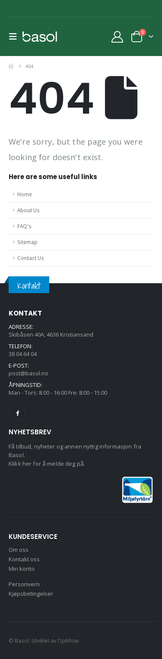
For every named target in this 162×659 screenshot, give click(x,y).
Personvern (24, 584)
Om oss (19, 550)
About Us (28, 210)
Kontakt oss (24, 559)
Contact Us (30, 257)
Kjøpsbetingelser (31, 593)
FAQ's (24, 226)
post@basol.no (28, 373)
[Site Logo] (39, 36)
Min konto (22, 568)
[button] (15, 36)
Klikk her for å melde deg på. (47, 463)
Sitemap (27, 241)
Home (24, 194)
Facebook (17, 413)
